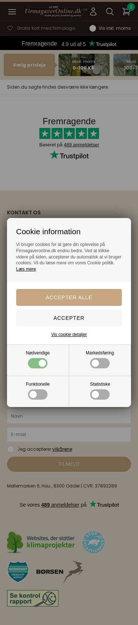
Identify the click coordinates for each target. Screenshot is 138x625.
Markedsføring (100, 359)
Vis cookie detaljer (69, 334)
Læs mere (26, 269)
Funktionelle (38, 391)
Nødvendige (38, 359)
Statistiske (100, 391)
